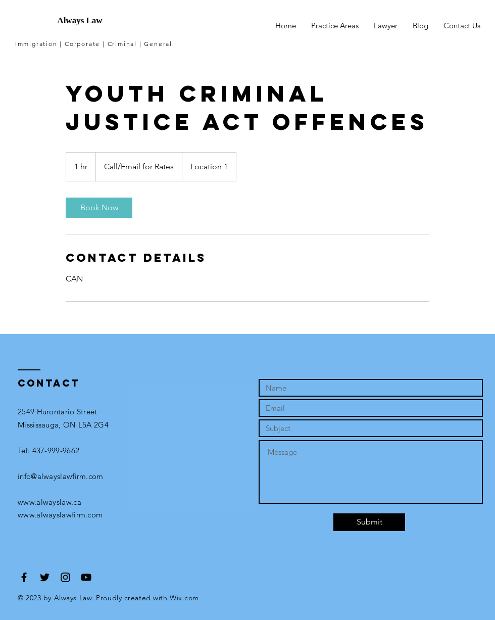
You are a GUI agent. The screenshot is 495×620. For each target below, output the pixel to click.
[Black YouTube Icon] (86, 577)
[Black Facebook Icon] (24, 577)
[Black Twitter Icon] (44, 577)
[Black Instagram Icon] (65, 577)
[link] (99, 208)
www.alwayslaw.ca (49, 502)
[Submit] (369, 522)
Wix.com (184, 597)
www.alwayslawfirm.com (60, 514)
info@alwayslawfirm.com (61, 476)
